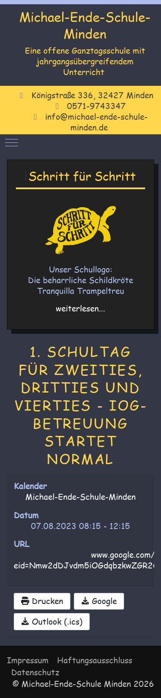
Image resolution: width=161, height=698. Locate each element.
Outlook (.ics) (51, 621)
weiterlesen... (80, 308)
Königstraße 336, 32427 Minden (92, 95)
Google (99, 601)
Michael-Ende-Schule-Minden (85, 25)
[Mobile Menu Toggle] (11, 142)
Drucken (42, 601)
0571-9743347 (96, 106)
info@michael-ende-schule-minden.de (96, 122)
